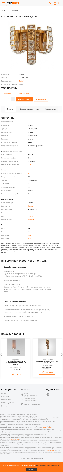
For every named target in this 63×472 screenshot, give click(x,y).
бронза (30, 206)
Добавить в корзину (24, 99)
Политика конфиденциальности (47, 465)
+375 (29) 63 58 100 (30, 399)
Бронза (30, 216)
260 (29, 235)
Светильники (15, 9)
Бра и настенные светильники (27, 9)
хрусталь (31, 213)
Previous (1, 354)
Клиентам (4, 406)
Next (62, 354)
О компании (5, 396)
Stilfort (21, 81)
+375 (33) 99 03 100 (31, 401)
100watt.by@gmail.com (32, 404)
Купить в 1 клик (41, 99)
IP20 (29, 165)
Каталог (9, 9)
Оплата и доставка (7, 403)
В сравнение (24, 93)
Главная (3, 9)
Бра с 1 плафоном (40, 9)
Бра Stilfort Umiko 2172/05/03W (10, 10)
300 (29, 239)
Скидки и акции (6, 399)
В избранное (6, 93)
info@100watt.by (47, 427)
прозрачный (32, 220)
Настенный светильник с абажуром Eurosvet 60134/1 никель (16, 362)
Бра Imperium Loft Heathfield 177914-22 (47, 362)
